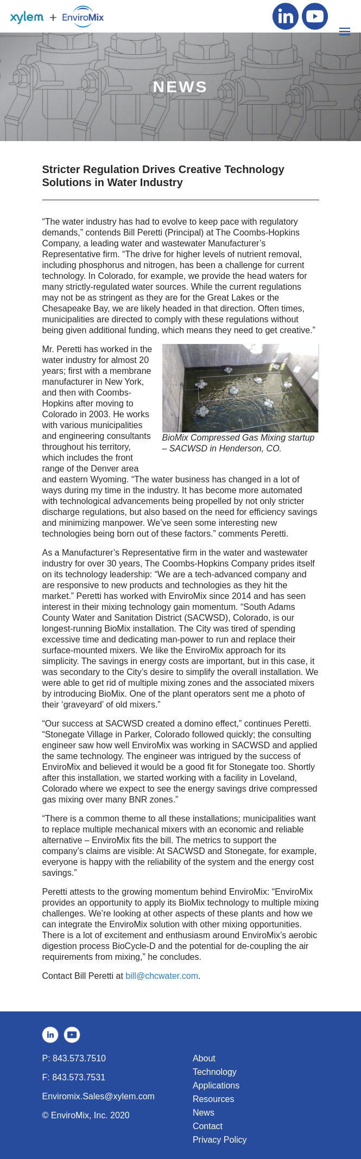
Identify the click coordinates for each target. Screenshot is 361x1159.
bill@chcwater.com (161, 975)
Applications (216, 1085)
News (203, 1112)
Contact (208, 1126)
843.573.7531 (78, 1077)
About (204, 1058)
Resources (213, 1099)
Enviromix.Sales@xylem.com (98, 1096)
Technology (215, 1072)
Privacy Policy (220, 1139)
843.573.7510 (79, 1058)
